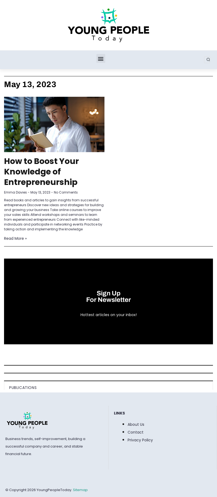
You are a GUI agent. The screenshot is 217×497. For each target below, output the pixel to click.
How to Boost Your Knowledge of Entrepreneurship (41, 172)
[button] (100, 58)
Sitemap (80, 489)
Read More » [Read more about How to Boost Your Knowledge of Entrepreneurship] (15, 238)
